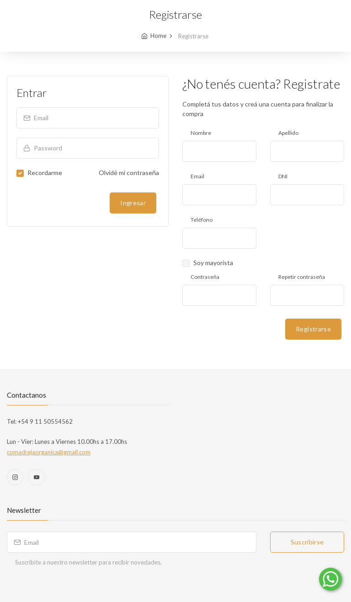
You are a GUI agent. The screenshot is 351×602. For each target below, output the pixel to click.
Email (197, 176)
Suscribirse (307, 542)
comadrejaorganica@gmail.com (48, 452)
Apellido (288, 132)
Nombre (201, 132)
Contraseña (205, 276)
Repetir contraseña (301, 276)
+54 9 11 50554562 (44, 421)
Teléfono (202, 219)
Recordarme (44, 172)
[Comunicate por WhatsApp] (330, 579)
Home (158, 35)
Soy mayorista (213, 262)
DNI (282, 176)
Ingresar (133, 203)
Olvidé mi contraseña (129, 172)
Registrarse (313, 329)
